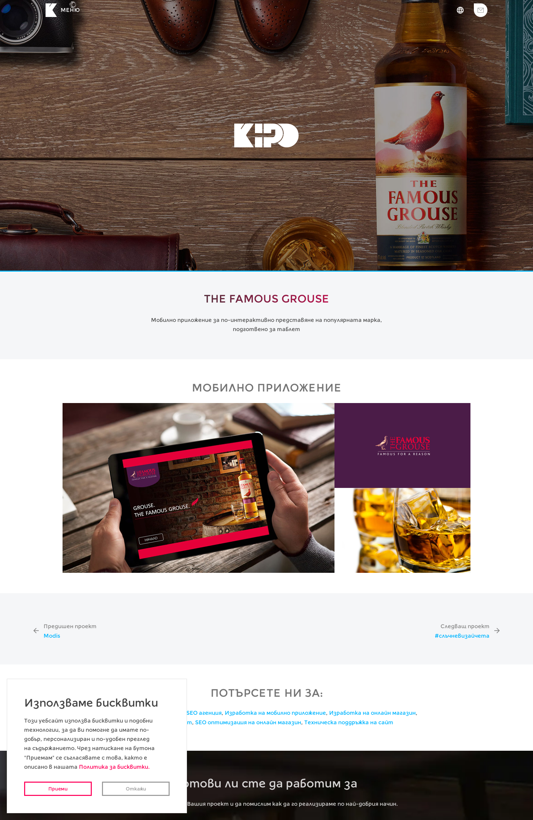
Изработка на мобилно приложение (275, 713)
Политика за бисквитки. (114, 767)
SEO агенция (204, 713)
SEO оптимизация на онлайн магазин (248, 722)
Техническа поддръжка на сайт (348, 722)
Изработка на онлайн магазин (372, 713)
